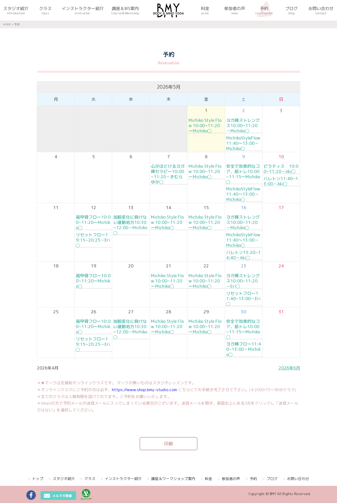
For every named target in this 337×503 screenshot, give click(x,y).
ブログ (269, 479)
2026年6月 (289, 368)
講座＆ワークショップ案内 (171, 479)
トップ (35, 479)
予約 (251, 479)
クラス (87, 479)
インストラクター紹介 (121, 479)
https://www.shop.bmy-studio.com (144, 389)
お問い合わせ (296, 479)
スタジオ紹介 (61, 479)
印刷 (168, 443)
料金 (206, 479)
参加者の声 (228, 479)
